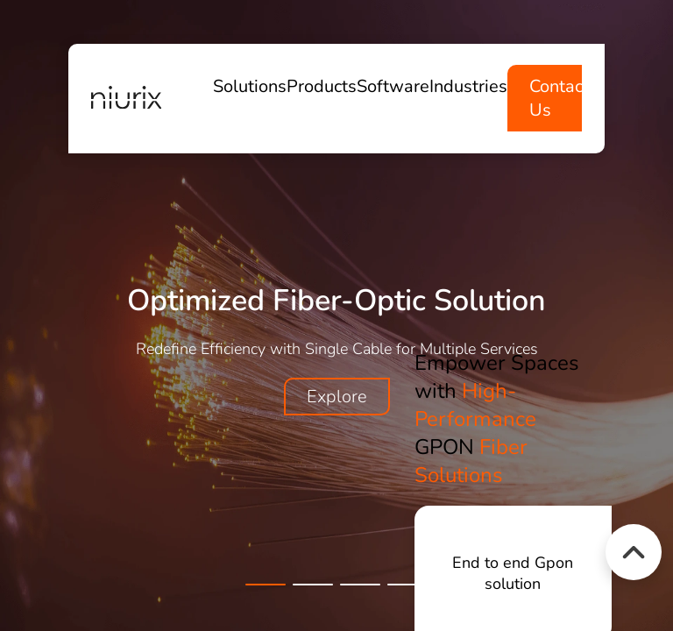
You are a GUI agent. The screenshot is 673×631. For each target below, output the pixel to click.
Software (393, 86)
